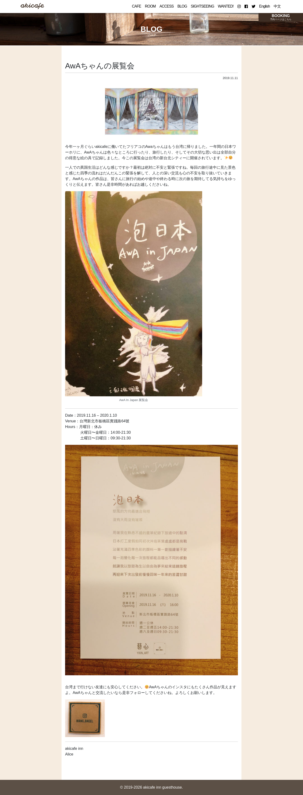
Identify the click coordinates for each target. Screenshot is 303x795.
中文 (277, 6)
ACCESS (167, 6)
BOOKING (280, 16)
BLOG (182, 6)
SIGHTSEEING (202, 6)
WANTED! (225, 6)
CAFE (136, 6)
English (264, 6)
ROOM (150, 6)
